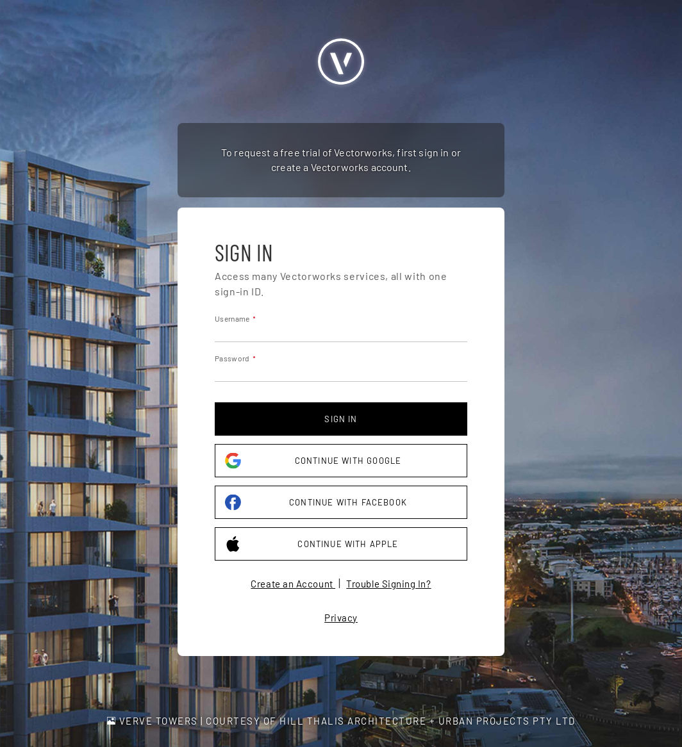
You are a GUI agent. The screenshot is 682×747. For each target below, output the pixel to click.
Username (232, 318)
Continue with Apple (312, 544)
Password (232, 358)
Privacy (341, 617)
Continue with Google (313, 461)
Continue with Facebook (316, 503)
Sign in (340, 419)
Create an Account (293, 583)
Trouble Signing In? (388, 583)
